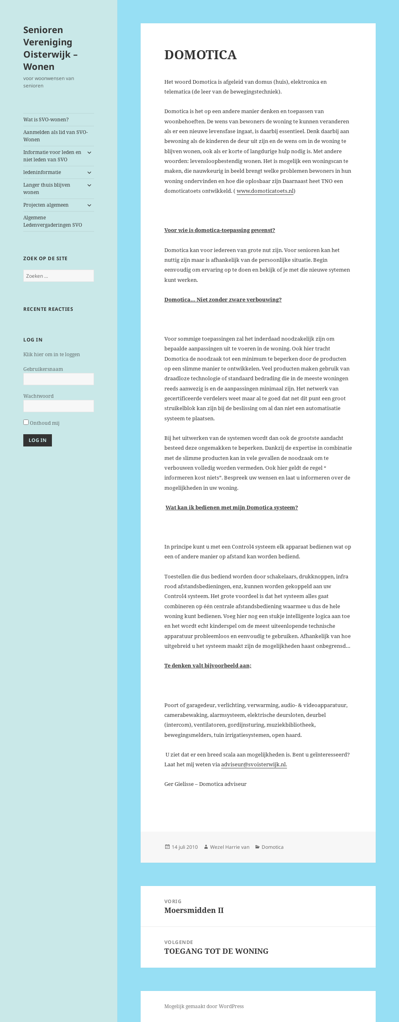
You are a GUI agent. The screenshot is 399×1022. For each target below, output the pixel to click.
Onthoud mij (41, 423)
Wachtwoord (38, 396)
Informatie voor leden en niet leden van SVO (52, 156)
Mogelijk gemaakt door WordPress (204, 1006)
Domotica (273, 846)
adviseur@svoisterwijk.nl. (254, 764)
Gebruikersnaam (43, 369)
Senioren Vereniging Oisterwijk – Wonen (50, 47)
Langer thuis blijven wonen (46, 188)
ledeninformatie (42, 172)
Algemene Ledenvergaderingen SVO (52, 221)
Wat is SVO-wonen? (46, 119)
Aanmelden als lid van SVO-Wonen (55, 136)
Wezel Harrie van (229, 846)
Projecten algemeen (46, 204)
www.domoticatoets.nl (265, 190)
